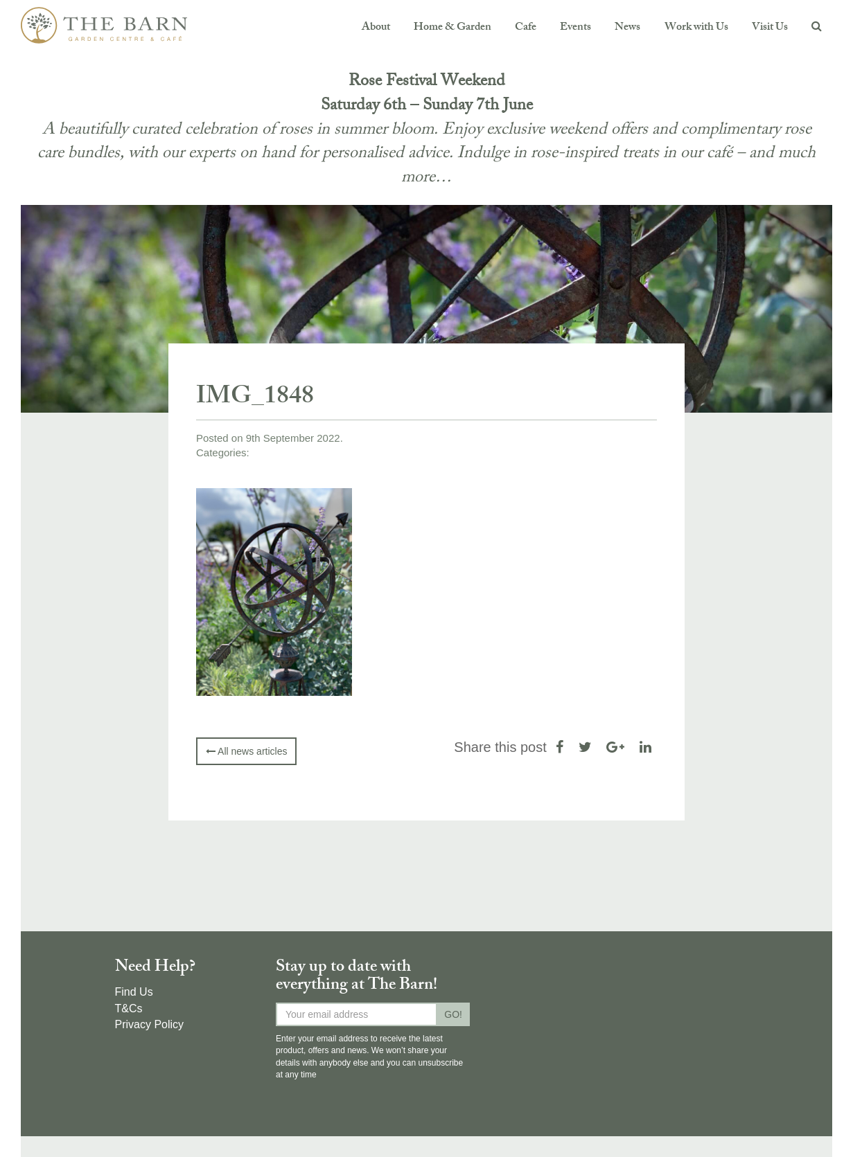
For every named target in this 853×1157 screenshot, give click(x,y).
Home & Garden (452, 28)
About (376, 28)
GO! (453, 1014)
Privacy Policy (149, 1024)
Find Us (134, 992)
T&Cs (129, 1008)
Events (575, 28)
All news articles (246, 751)
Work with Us (696, 28)
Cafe (525, 28)
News (627, 28)
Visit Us (770, 28)
